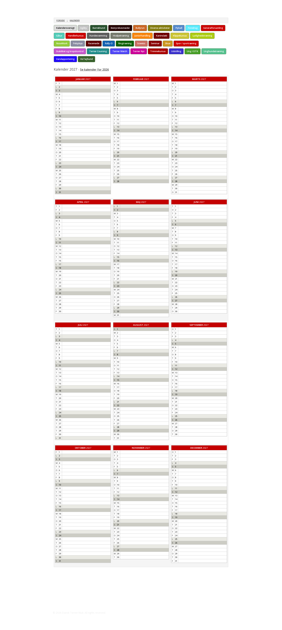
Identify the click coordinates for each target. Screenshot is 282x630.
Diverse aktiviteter (160, 27)
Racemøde (93, 43)
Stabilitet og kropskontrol (70, 51)
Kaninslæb (161, 35)
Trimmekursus (158, 51)
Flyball (178, 27)
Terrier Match (119, 51)
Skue (167, 43)
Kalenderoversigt (65, 27)
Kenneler (128, 3)
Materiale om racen (82, 3)
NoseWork (61, 43)
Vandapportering (65, 59)
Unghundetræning (214, 51)
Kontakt (171, 3)
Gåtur (59, 35)
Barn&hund (98, 27)
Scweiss (141, 43)
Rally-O (109, 43)
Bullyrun (140, 27)
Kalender (75, 20)
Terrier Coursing (98, 51)
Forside (60, 20)
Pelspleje (78, 43)
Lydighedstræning (202, 35)
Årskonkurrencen (109, 3)
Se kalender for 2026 (94, 70)
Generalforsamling (213, 27)
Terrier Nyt (139, 51)
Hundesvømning (98, 35)
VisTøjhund (86, 59)
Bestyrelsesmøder (120, 27)
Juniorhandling (142, 35)
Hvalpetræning (121, 35)
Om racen (59, 3)
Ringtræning (125, 43)
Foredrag (193, 27)
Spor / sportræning (186, 43)
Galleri (158, 3)
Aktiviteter (144, 3)
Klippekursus (180, 35)
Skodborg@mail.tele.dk (72, 605)
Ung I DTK (192, 51)
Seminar (155, 43)
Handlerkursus (76, 35)
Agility (83, 27)
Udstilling (176, 51)
